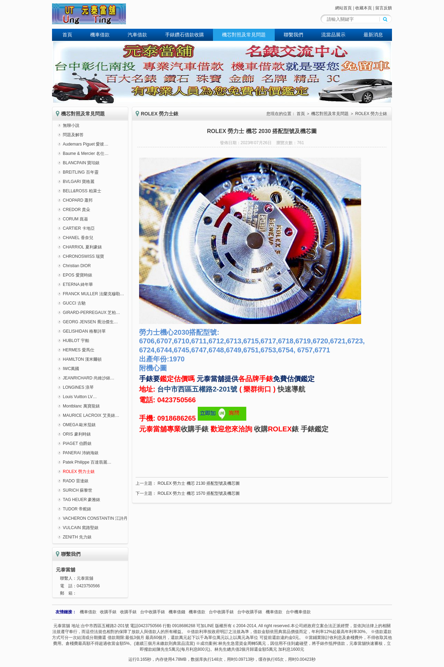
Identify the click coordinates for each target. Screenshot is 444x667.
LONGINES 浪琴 (78, 387)
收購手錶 (194, 429)
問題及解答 (73, 134)
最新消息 (373, 34)
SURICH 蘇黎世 (77, 490)
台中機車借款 (298, 611)
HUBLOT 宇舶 (76, 340)
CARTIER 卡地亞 (79, 228)
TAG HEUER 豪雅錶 (81, 499)
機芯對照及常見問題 (244, 34)
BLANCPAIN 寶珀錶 (81, 162)
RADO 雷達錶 (75, 481)
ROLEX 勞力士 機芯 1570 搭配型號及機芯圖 (198, 493)
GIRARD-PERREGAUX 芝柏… (91, 312)
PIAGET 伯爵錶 (77, 443)
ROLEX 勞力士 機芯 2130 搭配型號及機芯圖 (198, 483)
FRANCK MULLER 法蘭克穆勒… (93, 293)
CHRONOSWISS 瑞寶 (83, 256)
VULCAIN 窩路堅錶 (81, 527)
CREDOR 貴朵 (76, 209)
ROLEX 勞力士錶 (79, 471)
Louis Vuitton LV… (80, 396)
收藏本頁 (363, 8)
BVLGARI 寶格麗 (78, 181)
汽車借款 (137, 34)
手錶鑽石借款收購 (184, 34)
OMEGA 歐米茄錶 (79, 424)
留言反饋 (383, 8)
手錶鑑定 (314, 429)
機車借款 (100, 34)
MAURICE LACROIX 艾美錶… (91, 415)
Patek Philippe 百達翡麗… (87, 462)
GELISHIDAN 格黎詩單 (84, 331)
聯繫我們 (293, 34)
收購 (261, 429)
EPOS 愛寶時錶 (77, 275)
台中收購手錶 (152, 611)
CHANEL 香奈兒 (78, 237)
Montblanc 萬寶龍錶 (81, 406)
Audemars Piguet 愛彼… (85, 144)
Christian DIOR (77, 265)
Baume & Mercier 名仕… (86, 153)
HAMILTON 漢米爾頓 (82, 359)
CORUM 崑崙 (75, 219)
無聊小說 (71, 125)
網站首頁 (343, 8)
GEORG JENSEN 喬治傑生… (90, 321)
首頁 (67, 34)
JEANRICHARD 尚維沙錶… (88, 378)
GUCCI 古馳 (74, 303)
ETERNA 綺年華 (78, 284)
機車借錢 (177, 611)
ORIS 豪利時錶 (77, 434)
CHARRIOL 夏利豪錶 (82, 247)
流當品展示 (333, 34)
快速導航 (291, 389)
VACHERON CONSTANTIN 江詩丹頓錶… (101, 518)
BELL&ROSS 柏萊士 (82, 190)
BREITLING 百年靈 (81, 172)
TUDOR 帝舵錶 (77, 509)
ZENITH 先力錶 (77, 537)
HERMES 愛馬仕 (78, 350)
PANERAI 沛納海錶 (81, 452)
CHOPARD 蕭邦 (78, 200)
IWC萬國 (71, 368)
